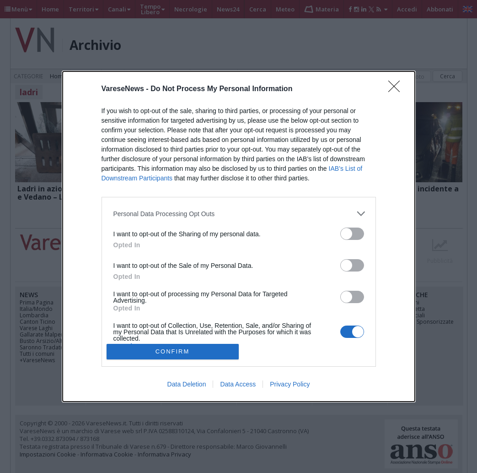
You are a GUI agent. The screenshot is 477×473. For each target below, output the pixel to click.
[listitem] (238, 213)
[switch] (352, 234)
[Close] (397, 89)
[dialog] (239, 236)
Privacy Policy (290, 384)
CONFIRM (172, 351)
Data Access (238, 384)
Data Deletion (186, 384)
